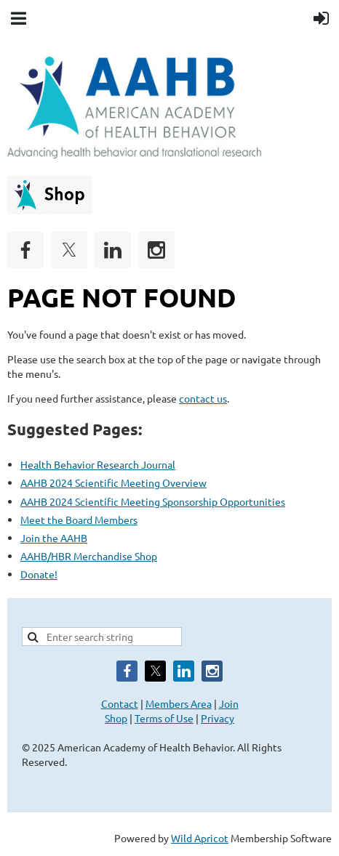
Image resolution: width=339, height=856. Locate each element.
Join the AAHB (53, 537)
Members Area (178, 703)
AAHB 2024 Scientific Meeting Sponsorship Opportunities (152, 501)
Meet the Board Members (78, 519)
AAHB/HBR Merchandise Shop (88, 555)
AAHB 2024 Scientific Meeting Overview (113, 482)
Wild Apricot (199, 837)
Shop (116, 717)
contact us (203, 398)
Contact (119, 703)
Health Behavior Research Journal (97, 464)
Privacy (217, 717)
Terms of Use (164, 717)
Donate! (38, 574)
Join (229, 703)
